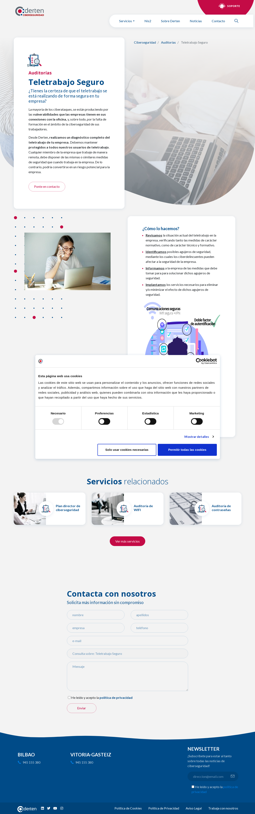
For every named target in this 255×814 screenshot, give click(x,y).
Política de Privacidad (163, 808)
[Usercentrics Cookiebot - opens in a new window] (199, 361)
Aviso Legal (194, 808)
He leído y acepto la (85, 697)
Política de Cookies (128, 808)
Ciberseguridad (145, 42)
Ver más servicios (127, 541)
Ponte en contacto (47, 186)
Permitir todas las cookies (187, 449)
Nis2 (147, 21)
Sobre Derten (170, 21)
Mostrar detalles (196, 436)
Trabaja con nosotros (223, 808)
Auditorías (168, 42)
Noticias (196, 21)
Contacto (218, 21)
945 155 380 (31, 762)
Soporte (233, 6)
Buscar (238, 21)
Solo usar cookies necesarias (126, 449)
